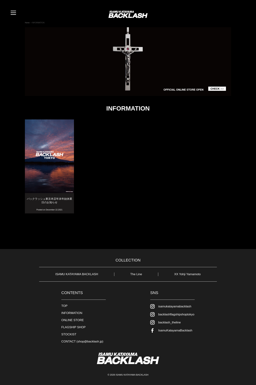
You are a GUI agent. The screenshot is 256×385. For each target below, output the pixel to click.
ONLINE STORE (72, 320)
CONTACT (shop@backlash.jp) (82, 341)
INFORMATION (71, 313)
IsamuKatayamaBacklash (175, 330)
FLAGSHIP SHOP (73, 327)
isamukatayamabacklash (174, 306)
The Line (136, 274)
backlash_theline (169, 322)
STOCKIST (68, 334)
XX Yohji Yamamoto (187, 274)
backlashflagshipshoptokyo (176, 314)
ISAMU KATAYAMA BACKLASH (76, 274)
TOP (64, 306)
